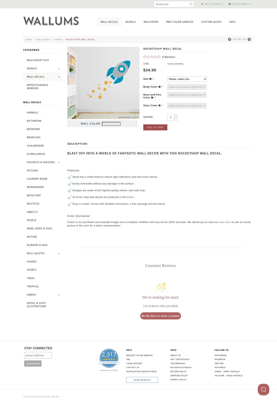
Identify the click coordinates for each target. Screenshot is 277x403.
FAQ (128, 359)
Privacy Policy (178, 379)
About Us (175, 355)
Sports (32, 269)
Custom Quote (211, 21)
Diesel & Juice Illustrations (36, 304)
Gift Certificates (179, 359)
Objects (32, 212)
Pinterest (220, 367)
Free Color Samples (180, 21)
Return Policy (178, 371)
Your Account (134, 363)
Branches (34, 137)
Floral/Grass (36, 154)
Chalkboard (35, 145)
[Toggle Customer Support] (263, 389)
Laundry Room (37, 178)
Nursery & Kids (37, 245)
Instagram (220, 355)
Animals (32, 112)
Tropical (33, 286)
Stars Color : (152, 105)
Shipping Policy (179, 375)
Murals (131, 21)
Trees (31, 278)
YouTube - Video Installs (229, 375)
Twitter (219, 363)
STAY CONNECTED (38, 348)
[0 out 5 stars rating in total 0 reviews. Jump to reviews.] (159, 57)
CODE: (146, 64)
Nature (32, 236)
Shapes (58, 39)
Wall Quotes (36, 253)
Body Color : (152, 86)
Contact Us (132, 367)
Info (232, 21)
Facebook (220, 359)
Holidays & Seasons (41, 162)
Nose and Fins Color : (152, 96)
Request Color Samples (139, 355)
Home (28, 39)
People (31, 220)
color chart (225, 222)
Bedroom (33, 129)
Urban (31, 294)
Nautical (33, 203)
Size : (148, 78)
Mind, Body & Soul (40, 228)
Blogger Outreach (181, 367)
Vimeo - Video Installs (227, 371)
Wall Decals (109, 21)
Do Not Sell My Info (142, 380)
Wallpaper (151, 21)
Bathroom (34, 120)
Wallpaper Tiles (38, 60)
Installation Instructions (141, 371)
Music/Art (34, 195)
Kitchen (32, 170)
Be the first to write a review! (161, 316)
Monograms (35, 187)
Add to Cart (155, 127)
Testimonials (177, 363)
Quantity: (148, 116)
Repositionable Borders (37, 86)
